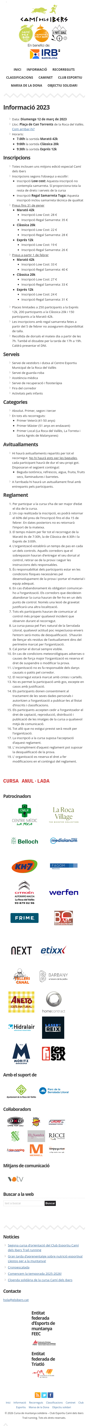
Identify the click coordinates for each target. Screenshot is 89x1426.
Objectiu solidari (63, 85)
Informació (37, 69)
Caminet (46, 77)
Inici (17, 69)
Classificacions (19, 77)
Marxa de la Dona (26, 85)
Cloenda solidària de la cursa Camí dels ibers (40, 1281)
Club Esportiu (70, 77)
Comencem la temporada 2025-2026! (35, 1275)
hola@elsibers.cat (16, 1301)
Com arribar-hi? (23, 129)
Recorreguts (63, 69)
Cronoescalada (18, 1268)
